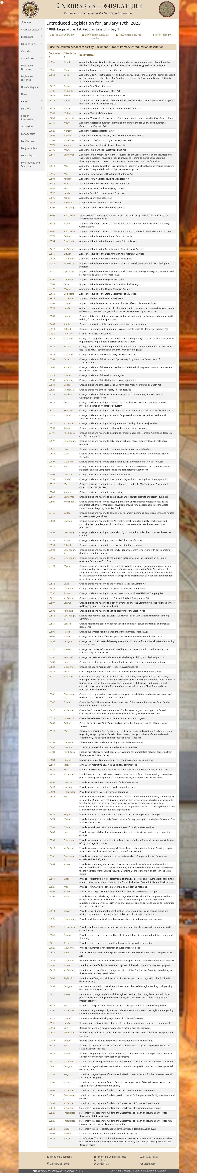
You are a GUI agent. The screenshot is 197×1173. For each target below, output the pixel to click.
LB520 (52, 466)
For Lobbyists (28, 155)
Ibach (66, 402)
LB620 (52, 423)
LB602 (52, 747)
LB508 (52, 303)
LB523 (52, 1005)
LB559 (52, 878)
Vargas (67, 145)
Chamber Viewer (32, 29)
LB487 (52, 769)
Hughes (68, 316)
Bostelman (69, 140)
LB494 (52, 641)
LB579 (52, 384)
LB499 (52, 532)
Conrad (67, 303)
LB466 (52, 512)
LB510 (52, 1018)
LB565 (52, 154)
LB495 (52, 965)
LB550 (52, 544)
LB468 (52, 723)
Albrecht (68, 130)
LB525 (52, 1120)
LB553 (52, 840)
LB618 (52, 970)
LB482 (52, 202)
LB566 (52, 1010)
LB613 (52, 1107)
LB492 (52, 215)
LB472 (52, 402)
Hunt (66, 188)
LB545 (52, 415)
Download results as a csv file (95, 36)
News (24, 94)
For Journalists (29, 148)
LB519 (52, 731)
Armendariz (70, 501)
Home (27, 22)
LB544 (52, 375)
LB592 (52, 192)
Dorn (66, 74)
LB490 (52, 231)
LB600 (52, 118)
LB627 (52, 86)
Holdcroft (68, 333)
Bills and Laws (32, 44)
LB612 (52, 249)
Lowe (66, 448)
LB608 (52, 1103)
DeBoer (67, 236)
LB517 (52, 1045)
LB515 (52, 173)
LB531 (52, 676)
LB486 (52, 661)
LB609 (52, 1090)
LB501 (52, 856)
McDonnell (69, 249)
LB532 (52, 354)
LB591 (52, 1023)
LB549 (52, 623)
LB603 (52, 520)
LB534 (52, 223)
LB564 (52, 359)
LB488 (52, 188)
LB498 (52, 787)
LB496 (52, 782)
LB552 (52, 615)
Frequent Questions (59, 1156)
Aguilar (67, 178)
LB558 (52, 1027)
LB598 (52, 742)
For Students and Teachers (30, 164)
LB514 (52, 910)
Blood (67, 69)
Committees (32, 58)
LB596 (52, 307)
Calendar (26, 51)
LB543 (52, 453)
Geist (66, 671)
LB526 (52, 1112)
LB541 (52, 448)
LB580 (52, 410)
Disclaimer (147, 1163)
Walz (66, 165)
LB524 (52, 791)
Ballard (67, 328)
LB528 (52, 718)
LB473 (52, 671)
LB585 (52, 316)
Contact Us (101, 1163)
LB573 (52, 263)
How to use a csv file (128, 34)
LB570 (52, 145)
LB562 (52, 74)
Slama (67, 223)
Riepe (66, 943)
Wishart (68, 95)
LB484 (52, 864)
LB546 (52, 934)
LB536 (52, 427)
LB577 (52, 440)
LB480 (52, 333)
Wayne (67, 122)
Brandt (67, 61)
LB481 (52, 90)
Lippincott (69, 118)
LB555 (52, 557)
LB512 (52, 649)
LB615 (52, 298)
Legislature (32, 36)
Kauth (67, 100)
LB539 (52, 1074)
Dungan (68, 641)
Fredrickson (70, 791)
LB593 (52, 479)
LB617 (52, 710)
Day (66, 1027)
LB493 (52, 986)
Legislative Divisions (32, 67)
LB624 (52, 588)
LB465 (52, 636)
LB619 (52, 774)
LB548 (52, 328)
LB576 (52, 918)
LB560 (52, 1128)
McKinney (69, 338)
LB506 (52, 1082)
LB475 (52, 122)
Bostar (67, 86)
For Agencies (28, 133)
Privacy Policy (149, 1156)
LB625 (52, 947)
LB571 (52, 271)
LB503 (52, 178)
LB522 (52, 484)
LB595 (52, 631)
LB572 (52, 952)
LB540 (52, 492)
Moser (67, 108)
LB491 (52, 432)
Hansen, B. (69, 263)
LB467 (52, 1040)
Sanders (68, 394)
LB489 (52, 751)
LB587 (52, 95)
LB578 (52, 236)
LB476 (52, 149)
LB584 (52, 759)
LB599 (52, 501)
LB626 (52, 130)
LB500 (52, 549)
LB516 (52, 796)
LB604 (52, 610)
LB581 (52, 694)
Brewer (67, 253)
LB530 (52, 380)
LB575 (52, 197)
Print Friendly (162, 34)
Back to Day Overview (62, 34)
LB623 (52, 960)
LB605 (52, 367)
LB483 (52, 978)
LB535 (52, 1053)
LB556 (52, 61)
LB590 (52, 657)
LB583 (52, 394)
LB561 (52, 69)
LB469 (52, 324)
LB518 (52, 165)
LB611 (52, 943)
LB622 (52, 666)
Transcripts (27, 126)
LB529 (52, 389)
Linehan (68, 474)
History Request (30, 87)
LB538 (52, 540)
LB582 (52, 108)
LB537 (52, 593)
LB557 (52, 764)
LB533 (52, 338)
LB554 (52, 241)
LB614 (52, 258)
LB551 (52, 1095)
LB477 (52, 288)
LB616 (52, 848)
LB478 (52, 565)
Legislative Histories (27, 78)
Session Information (27, 117)
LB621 (52, 598)
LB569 (52, 1032)
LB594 (52, 891)
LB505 (52, 896)
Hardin (67, 192)
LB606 (52, 135)
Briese (67, 183)
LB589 (52, 183)
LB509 (52, 827)
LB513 (52, 346)
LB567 (52, 496)
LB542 (52, 583)
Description (87, 54)
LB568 (52, 140)
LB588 (52, 113)
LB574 (52, 100)
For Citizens (27, 141)
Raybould (68, 90)
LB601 (52, 1066)
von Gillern (69, 215)
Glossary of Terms (58, 1163)
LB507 (52, 602)
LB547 (52, 702)
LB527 (52, 926)
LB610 (52, 293)
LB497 (52, 474)
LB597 (52, 279)
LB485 (52, 832)
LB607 (52, 461)
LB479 (52, 1138)
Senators (32, 108)
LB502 (52, 207)
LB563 (52, 284)
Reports (32, 101)
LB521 (52, 886)
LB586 (52, 814)
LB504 (52, 1133)
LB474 (52, 819)
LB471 (52, 994)
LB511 (52, 253)
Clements (68, 279)
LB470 (52, 1061)
